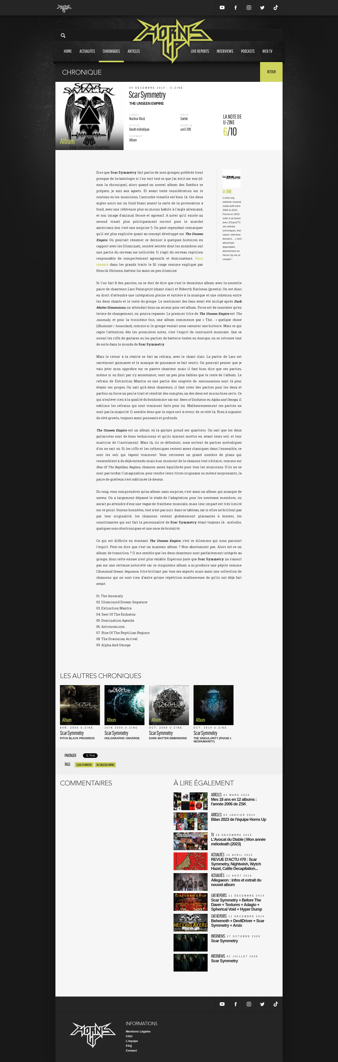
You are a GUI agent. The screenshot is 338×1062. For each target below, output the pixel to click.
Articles (134, 55)
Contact (131, 1050)
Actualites (87, 55)
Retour (271, 71)
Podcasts (247, 55)
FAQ (129, 1045)
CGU (129, 1036)
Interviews (225, 55)
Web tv (267, 55)
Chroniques (111, 55)
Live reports (200, 55)
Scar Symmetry (84, 765)
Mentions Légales (138, 1031)
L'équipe (132, 1041)
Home (68, 55)
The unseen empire (105, 765)
